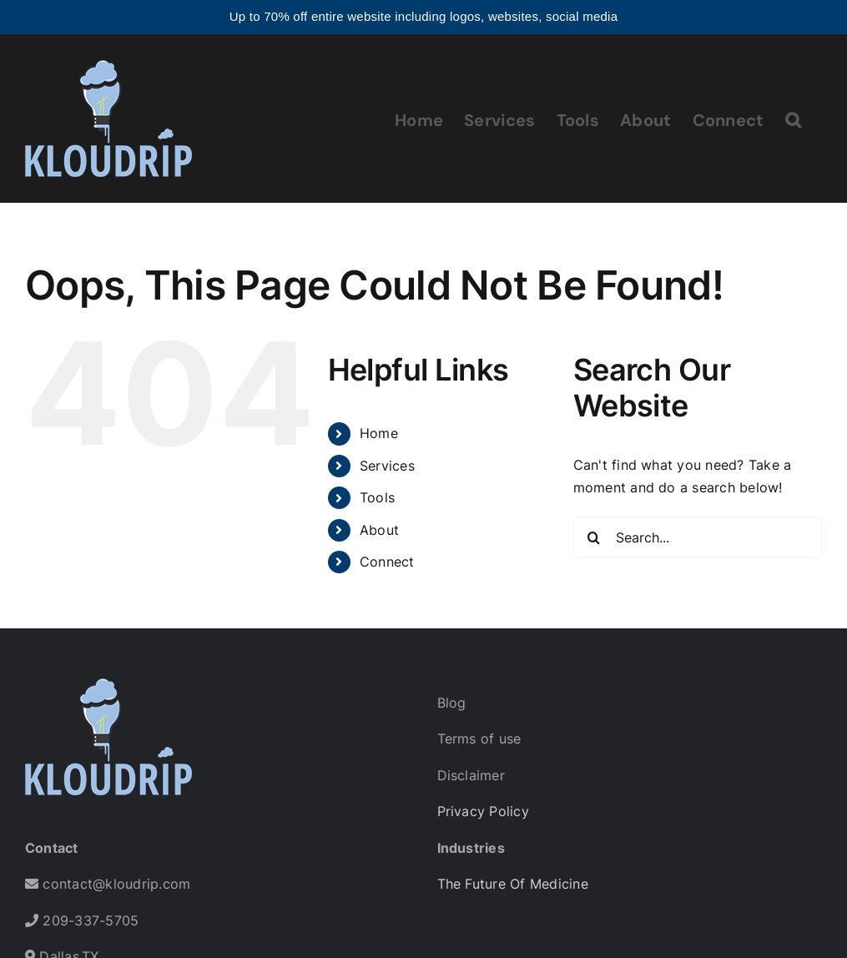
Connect (387, 561)
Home (379, 433)
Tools (377, 497)
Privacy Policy (483, 811)
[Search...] (697, 537)
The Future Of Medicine (512, 883)
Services (387, 465)
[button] (793, 118)
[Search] (594, 537)
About (379, 530)
